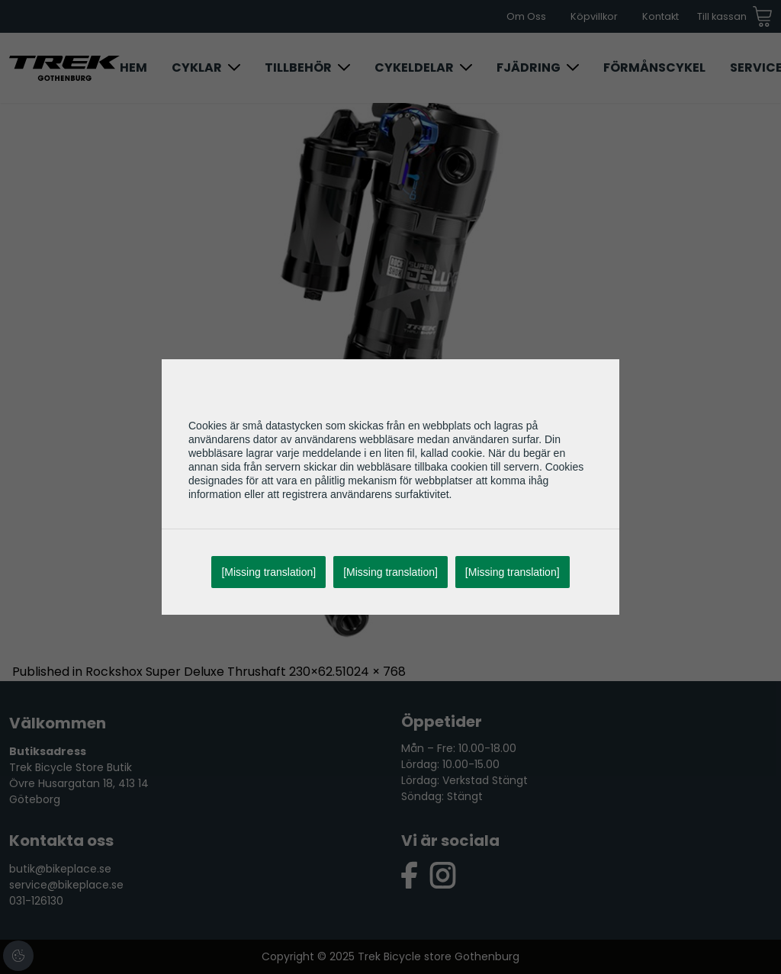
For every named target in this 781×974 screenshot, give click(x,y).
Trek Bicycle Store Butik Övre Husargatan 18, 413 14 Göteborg (79, 783)
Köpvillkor (594, 16)
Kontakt (660, 16)
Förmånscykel (654, 67)
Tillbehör (298, 67)
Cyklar (197, 67)
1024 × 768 (374, 671)
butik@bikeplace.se (60, 868)
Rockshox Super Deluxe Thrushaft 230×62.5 (213, 671)
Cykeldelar (414, 67)
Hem (133, 67)
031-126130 (36, 900)
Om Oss (526, 16)
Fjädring (529, 67)
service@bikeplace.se (66, 884)
